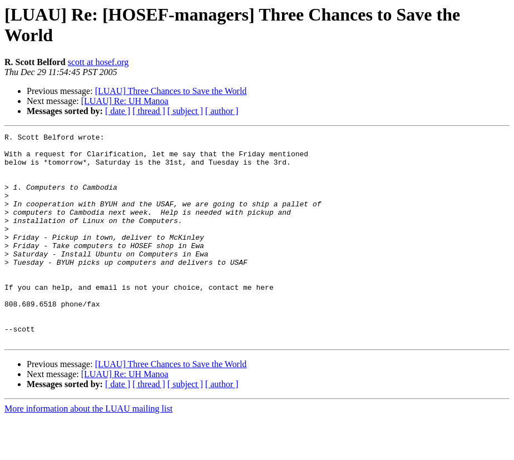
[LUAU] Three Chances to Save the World (171, 91)
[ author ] (222, 111)
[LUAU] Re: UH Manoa (125, 101)
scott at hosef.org (98, 62)
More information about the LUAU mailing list (88, 450)
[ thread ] (148, 111)
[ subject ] (185, 111)
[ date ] (117, 111)
